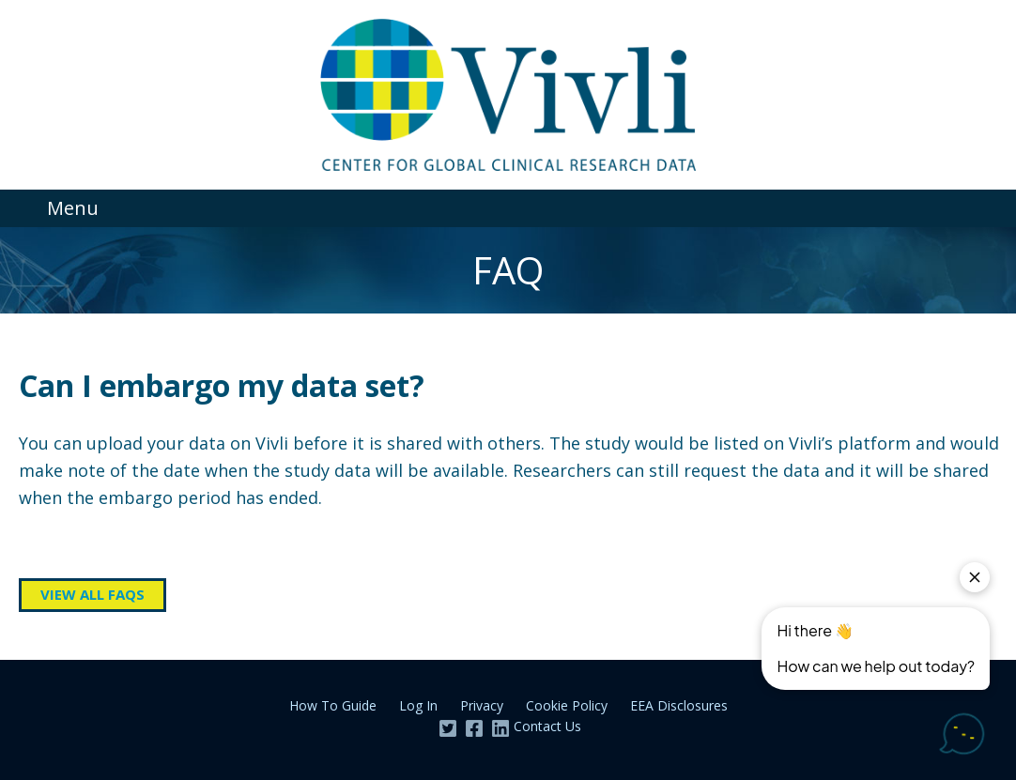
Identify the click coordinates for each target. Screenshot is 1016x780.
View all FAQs (92, 594)
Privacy (481, 705)
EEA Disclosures (679, 705)
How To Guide (333, 705)
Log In (418, 705)
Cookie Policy (567, 705)
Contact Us (547, 726)
